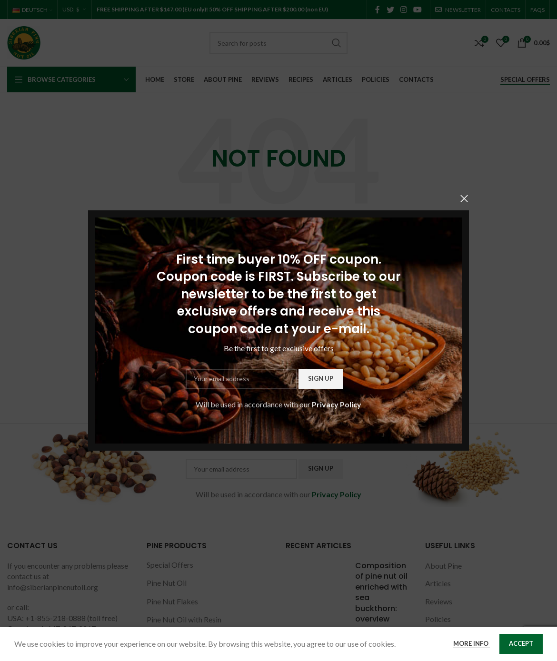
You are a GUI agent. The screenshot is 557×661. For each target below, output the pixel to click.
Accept (521, 643)
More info (471, 643)
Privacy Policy (336, 403)
